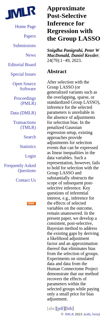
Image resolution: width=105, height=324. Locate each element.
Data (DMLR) (23, 112)
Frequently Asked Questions (20, 168)
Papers (30, 36)
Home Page (25, 26)
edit (88, 314)
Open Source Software (24, 86)
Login (30, 156)
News (31, 55)
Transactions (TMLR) (24, 125)
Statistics (28, 146)
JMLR (69, 314)
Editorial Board (22, 64)
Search (30, 137)
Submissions (24, 45)
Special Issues (23, 74)
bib (69, 308)
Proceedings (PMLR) (25, 101)
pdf (60, 308)
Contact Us (26, 180)
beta (95, 314)
